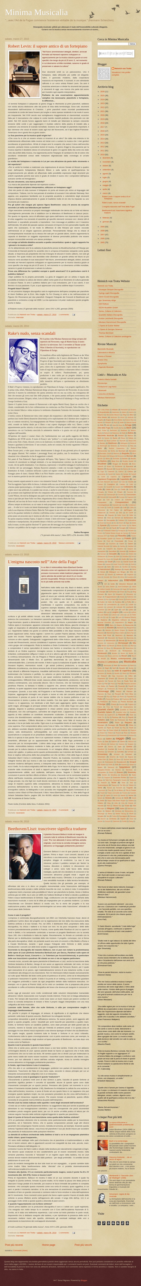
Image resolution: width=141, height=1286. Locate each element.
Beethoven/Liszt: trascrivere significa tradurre (47, 828)
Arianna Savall (131, 422)
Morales (114, 653)
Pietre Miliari (129, 694)
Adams (124, 412)
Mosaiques (101, 656)
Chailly (122, 489)
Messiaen (130, 640)
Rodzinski (124, 730)
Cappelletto (124, 479)
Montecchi (113, 651)
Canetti (110, 474)
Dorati (102, 523)
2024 (102, 99)
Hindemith (101, 574)
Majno (112, 625)
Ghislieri (110, 556)
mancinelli (101, 628)
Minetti (119, 645)
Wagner (111, 808)
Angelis (100, 420)
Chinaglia (101, 492)
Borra (108, 458)
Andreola (130, 417)
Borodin (100, 458)
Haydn (126, 569)
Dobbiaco (121, 520)
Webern (108, 811)
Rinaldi (117, 728)
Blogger (84, 1280)
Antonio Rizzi (129, 420)
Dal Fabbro (114, 510)
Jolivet (134, 586)
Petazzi (118, 691)
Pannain (110, 681)
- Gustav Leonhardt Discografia (110, 318)
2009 (102, 227)
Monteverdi (102, 653)
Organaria (101, 678)
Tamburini (133, 780)
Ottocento (121, 678)
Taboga (100, 780)
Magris (130, 622)
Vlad (134, 806)
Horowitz (106, 577)
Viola (122, 803)
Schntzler (130, 752)
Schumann (101, 757)
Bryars (109, 466)
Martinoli (130, 635)
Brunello (125, 464)
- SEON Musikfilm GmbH (108, 308)
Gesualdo (113, 554)
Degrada (111, 515)
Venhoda (118, 798)
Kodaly (122, 597)
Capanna (114, 477)
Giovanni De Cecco (104, 559)
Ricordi (122, 725)
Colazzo (117, 500)
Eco (115, 523)
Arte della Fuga (104, 428)
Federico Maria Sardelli (107, 379)
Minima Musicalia (36, 12)
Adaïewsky (115, 412)
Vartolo (100, 798)
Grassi (100, 564)
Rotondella (122, 735)
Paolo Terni (128, 681)
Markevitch (118, 635)
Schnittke (120, 752)
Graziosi (108, 564)
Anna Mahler (118, 420)
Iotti (105, 584)
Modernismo (129, 648)
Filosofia (122, 535)
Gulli (132, 564)
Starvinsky (129, 770)
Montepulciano (127, 651)
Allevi (131, 415)
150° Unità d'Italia (103, 410)
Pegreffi (130, 686)
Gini (132, 556)
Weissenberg (129, 811)
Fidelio (112, 536)
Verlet (102, 800)
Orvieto (111, 678)
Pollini (100, 699)
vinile (116, 803)
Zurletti (124, 821)
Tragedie (129, 788)
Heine (134, 569)
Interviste (20, 317)
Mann (100, 630)
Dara (120, 512)
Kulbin (110, 602)
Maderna (104, 620)
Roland (102, 733)
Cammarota (101, 474)
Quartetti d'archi (106, 709)
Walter (122, 808)
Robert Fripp (102, 730)
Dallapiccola (102, 512)
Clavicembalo (131, 494)
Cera (115, 489)
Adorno (131, 412)
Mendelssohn (111, 640)
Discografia (111, 520)
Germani (103, 554)
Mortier (131, 653)
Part (106, 683)
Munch (134, 656)
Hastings (118, 569)
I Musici (114, 577)
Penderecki (111, 689)
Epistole (103, 525)
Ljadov (130, 609)
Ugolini (108, 795)
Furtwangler (101, 543)
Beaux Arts (132, 441)
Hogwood (130, 574)
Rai (108, 717)
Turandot (133, 793)
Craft (124, 507)
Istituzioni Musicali (126, 584)
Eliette (134, 523)
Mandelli (110, 628)
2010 (102, 154)
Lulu (101, 617)
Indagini (100, 580)
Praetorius (125, 699)
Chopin (119, 492)
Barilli (99, 438)
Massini (120, 638)
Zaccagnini (123, 816)
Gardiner (131, 546)
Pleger (115, 696)
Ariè (108, 425)
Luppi (113, 617)
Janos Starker (110, 586)
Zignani (123, 819)
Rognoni (133, 730)
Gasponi (130, 549)
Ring (123, 728)
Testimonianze (103, 785)
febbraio (106, 218)
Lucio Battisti (104, 615)
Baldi (123, 433)
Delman (100, 518)
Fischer (133, 536)
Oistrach (104, 676)
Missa (108, 648)
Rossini (133, 733)
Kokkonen (130, 597)
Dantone (112, 512)
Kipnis (110, 594)
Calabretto (111, 471)
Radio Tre (101, 717)
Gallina (115, 546)
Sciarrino (113, 757)
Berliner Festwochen (116, 448)
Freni (108, 541)
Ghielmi (131, 554)
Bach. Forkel (102, 430)
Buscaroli (129, 466)
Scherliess (101, 752)
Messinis (100, 643)
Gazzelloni (112, 551)
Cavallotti (109, 487)
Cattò (131, 484)
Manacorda (129, 625)
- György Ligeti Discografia (108, 293)
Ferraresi (131, 530)
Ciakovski (101, 494)
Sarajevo (131, 744)
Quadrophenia (128, 707)
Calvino (130, 471)
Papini (100, 683)
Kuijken (102, 602)
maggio (106, 185)
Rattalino (101, 720)
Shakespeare (109, 762)
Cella (100, 489)
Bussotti (109, 469)
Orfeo (130, 676)
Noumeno (101, 673)
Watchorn (130, 808)
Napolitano (123, 665)
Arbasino (108, 422)
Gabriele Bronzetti (104, 546)
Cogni (99, 500)
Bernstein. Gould (105, 453)
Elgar (127, 523)
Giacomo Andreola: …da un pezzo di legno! (120, 1158)
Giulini (123, 559)
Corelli (109, 507)
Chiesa (131, 489)
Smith (110, 764)
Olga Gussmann (118, 676)
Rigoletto (100, 728)
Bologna (112, 456)
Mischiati (100, 648)
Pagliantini (101, 681)
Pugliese (131, 704)
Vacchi (115, 795)
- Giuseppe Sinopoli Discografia (110, 289)
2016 (102, 131)
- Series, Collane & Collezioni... (110, 311)
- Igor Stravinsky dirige (107, 300)
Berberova (123, 446)
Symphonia (102, 363)
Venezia (108, 798)
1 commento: (64, 314)
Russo (100, 739)
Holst (99, 577)
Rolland (110, 733)
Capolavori (126, 477)
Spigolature (124, 767)
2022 (102, 107)
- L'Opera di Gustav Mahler (108, 326)
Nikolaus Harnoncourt (106, 398)
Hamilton (125, 567)
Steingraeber (102, 772)
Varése (130, 795)
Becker (102, 443)
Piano (109, 694)
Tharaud (114, 785)
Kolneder (100, 599)
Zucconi (107, 821)
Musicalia (130, 661)
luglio (105, 177)
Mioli (132, 645)
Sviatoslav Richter (119, 777)
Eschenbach (114, 525)
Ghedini (123, 554)
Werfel (131, 813)
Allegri (125, 415)
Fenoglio (122, 528)
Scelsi (120, 749)
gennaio (106, 222)
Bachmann (113, 430)
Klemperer (129, 594)
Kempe (122, 592)
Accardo (133, 410)
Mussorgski (107, 665)
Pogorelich (130, 696)
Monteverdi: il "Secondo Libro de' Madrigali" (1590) (121, 1176)
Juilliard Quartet (105, 589)
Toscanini (119, 788)
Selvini (111, 759)
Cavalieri (100, 487)
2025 (102, 95)
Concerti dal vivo (118, 505)
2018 (102, 123)
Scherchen (129, 749)
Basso (123, 438)
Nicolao (131, 668)
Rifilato (131, 725)
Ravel (131, 720)
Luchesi (133, 612)
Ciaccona (130, 492)
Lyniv (120, 617)
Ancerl (122, 417)
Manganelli (130, 628)
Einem (121, 523)
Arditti (121, 422)
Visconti (100, 806)
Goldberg (101, 562)
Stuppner (107, 777)
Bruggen (115, 464)
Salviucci (131, 741)
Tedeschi (104, 782)
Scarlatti (111, 749)
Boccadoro (103, 456)
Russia (131, 735)
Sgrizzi (100, 762)
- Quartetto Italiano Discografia (110, 315)
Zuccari (100, 821)
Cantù (103, 477)
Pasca (113, 683)
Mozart (124, 656)
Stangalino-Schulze (104, 770)
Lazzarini (100, 607)
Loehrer (100, 612)
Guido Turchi (117, 564)
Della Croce (121, 515)
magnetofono (119, 622)
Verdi (126, 798)
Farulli (114, 528)
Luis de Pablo (131, 615)
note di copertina (123, 670)
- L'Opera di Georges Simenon (110, 329)
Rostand (103, 735)
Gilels (117, 556)
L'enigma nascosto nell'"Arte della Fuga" (43, 561)
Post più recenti (14, 1244)
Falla (107, 528)
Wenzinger (101, 813)
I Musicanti (102, 390)
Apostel (100, 422)
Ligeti (116, 609)
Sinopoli (132, 762)
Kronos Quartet (131, 599)
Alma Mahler (102, 417)
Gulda (126, 564)
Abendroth (124, 410)
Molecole (100, 651)
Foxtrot (100, 541)
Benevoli (133, 443)
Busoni (100, 469)
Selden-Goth (102, 759)
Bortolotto (116, 458)
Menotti (121, 640)
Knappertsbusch (111, 597)
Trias (109, 790)
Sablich (109, 739)
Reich (117, 722)
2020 (102, 115)
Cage (102, 471)
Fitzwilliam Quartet (106, 538)
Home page (48, 1244)
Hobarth (110, 574)
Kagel (124, 589)
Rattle (112, 720)
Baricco (130, 435)
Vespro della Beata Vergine (116, 800)
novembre (107, 162)
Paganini (130, 678)
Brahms (103, 461)
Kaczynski (116, 589)
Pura (108, 707)
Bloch (134, 453)
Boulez (133, 458)
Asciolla (116, 428)
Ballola (130, 433)
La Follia (128, 602)
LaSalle (130, 604)
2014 (102, 139)
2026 (102, 91)
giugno (106, 181)
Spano (100, 767)
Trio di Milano (118, 790)
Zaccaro (133, 816)
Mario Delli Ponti (104, 635)
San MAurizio (102, 744)
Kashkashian (113, 592)
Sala (106, 741)
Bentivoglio (103, 446)
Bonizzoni (121, 456)
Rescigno (101, 725)
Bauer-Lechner (111, 441)
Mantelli (130, 630)
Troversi (124, 793)
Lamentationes (112, 604)
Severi (118, 759)
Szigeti (131, 777)
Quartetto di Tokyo (126, 709)
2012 (102, 147)
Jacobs (100, 586)
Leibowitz (119, 607)
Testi (131, 782)
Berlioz (113, 451)
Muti (115, 665)
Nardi (132, 665)
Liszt (123, 609)
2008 (102, 231)
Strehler (104, 775)
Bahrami (107, 433)
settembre (107, 170)
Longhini (115, 612)
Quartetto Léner (121, 712)
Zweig (131, 821)
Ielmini (122, 577)
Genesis (122, 551)
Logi (107, 612)
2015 (102, 135)
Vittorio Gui (117, 806)
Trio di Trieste (131, 790)
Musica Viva (102, 360)
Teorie (113, 782)
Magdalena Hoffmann (119, 620)
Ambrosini (114, 417)
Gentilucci (132, 551)
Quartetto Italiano (105, 712)
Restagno (111, 725)
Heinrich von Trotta (123, 68)
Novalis (109, 673)
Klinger (100, 597)
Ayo (122, 428)
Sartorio (110, 746)
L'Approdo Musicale (106, 367)
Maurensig (130, 638)
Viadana (131, 800)
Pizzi (108, 696)
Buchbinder (118, 466)
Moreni (123, 653)
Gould (110, 562)
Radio (131, 715)
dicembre (107, 158)
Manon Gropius (120, 630)
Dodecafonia (132, 520)
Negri (107, 668)
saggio (120, 738)
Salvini (122, 741)
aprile (105, 189)
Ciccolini (120, 494)
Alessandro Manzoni (113, 415)
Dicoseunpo (102, 383)
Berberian (114, 446)
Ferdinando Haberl (110, 530)
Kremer (121, 599)
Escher (124, 525)
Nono (109, 671)
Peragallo (130, 689)
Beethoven (112, 443)
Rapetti (130, 717)
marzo (105, 193)
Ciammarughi (111, 494)
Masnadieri (111, 638)
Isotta (113, 584)
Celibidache (128, 487)
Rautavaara (121, 720)
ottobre (106, 166)
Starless (118, 770)
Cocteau (121, 497)
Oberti (124, 673)
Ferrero (100, 533)
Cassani (100, 484)
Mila (134, 643)
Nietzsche (101, 671)
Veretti (134, 798)
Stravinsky (132, 772)
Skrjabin (103, 764)
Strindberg (114, 775)
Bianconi (116, 453)
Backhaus (124, 430)
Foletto (127, 538)
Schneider (111, 752)
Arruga (128, 425)
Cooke (102, 507)
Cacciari (133, 469)
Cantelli (133, 474)
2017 (102, 127)
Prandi (134, 699)
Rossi (126, 733)
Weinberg (118, 811)
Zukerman (116, 821)
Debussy (101, 515)
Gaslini (100, 549)
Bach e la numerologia (118, 1141)
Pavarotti (121, 686)
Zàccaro (103, 819)
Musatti (103, 658)
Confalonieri (132, 505)
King (128, 592)
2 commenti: (64, 810)
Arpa (114, 425)
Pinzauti (100, 696)
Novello (117, 673)
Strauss (120, 772)
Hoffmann (119, 574)
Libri (109, 609)
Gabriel (130, 543)
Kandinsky (132, 589)
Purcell (116, 707)
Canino (118, 474)
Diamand (117, 518)
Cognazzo (130, 497)
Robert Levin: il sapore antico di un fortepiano (47, 46)
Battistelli (100, 441)
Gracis (118, 562)
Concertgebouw (103, 505)
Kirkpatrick (119, 594)
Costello (117, 507)
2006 (102, 238)
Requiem (128, 722)
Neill (114, 668)
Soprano (124, 764)
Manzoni (101, 633)
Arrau (120, 425)
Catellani (122, 484)
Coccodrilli (112, 497)
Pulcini (100, 707)
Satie (119, 746)
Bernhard (121, 451)
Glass (131, 559)
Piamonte (101, 694)
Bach (128, 427)
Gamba (122, 546)
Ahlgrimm (101, 415)
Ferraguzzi (121, 530)
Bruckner (102, 463)
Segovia (130, 757)
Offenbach (132, 673)
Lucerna (125, 612)
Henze (102, 572)
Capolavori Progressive (107, 479)
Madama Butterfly (130, 617)
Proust (113, 704)
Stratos (111, 772)
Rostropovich (112, 735)
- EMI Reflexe (103, 304)
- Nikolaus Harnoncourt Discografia (112, 322)
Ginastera (125, 556)
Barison (106, 438)
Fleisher (118, 538)
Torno (100, 788)
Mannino (108, 630)
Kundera (118, 602)
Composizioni (122, 502)
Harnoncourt (105, 569)
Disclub (100, 520)
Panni (119, 681)
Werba (110, 813)
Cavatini (117, 487)
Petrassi (129, 691)
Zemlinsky (113, 819)
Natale (100, 668)
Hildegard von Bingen (117, 572)
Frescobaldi (119, 541)
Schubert (128, 754)
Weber (100, 811)
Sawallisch (101, 749)
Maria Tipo (130, 633)
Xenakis (100, 816)
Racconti (121, 715)
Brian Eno (115, 461)
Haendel (101, 567)
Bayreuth (122, 441)
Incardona (130, 577)
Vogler (102, 808)
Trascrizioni (101, 790)
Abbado (115, 410)
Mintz (126, 645)
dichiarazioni (128, 518)
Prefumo (114, 702)
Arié (101, 425)
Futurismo (112, 543)
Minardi (111, 645)
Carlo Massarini (105, 482)
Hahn (109, 567)
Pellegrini (101, 689)
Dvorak (108, 523)
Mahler (101, 625)
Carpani (115, 482)
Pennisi (120, 689)
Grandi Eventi (128, 562)
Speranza (111, 767)
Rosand (118, 733)
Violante (130, 803)
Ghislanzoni (101, 556)
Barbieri (121, 435)
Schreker (117, 754)
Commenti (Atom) (20, 1250)
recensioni (20, 546)
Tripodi (102, 793)
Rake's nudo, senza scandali (32, 333)
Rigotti (109, 728)
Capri (134, 479)
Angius (108, 420)
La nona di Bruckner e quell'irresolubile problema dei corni (121, 1124)
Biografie (125, 453)
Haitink (117, 567)
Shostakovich (121, 762)
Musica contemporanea (121, 658)
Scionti (121, 757)
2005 (102, 242)
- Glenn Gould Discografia (108, 297)
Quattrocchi (111, 715)
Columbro (128, 500)
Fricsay (130, 541)
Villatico (100, 803)
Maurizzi (100, 640)
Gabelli (121, 543)
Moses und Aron (113, 656)
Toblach (131, 785)
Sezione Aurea (129, 759)
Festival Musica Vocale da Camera (116, 533)
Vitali (108, 806)
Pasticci (112, 686)
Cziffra (131, 507)
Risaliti (131, 728)
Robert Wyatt (113, 730)
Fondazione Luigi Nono (107, 387)
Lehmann (110, 607)
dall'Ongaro (128, 510)
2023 (102, 103)
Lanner (122, 604)
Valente (122, 795)
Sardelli (100, 746)
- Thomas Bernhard (105, 333)
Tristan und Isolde (113, 793)
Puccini (121, 704)
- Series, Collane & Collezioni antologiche (114, 336)
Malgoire (119, 625)
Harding (133, 567)
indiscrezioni (113, 580)
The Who (123, 785)
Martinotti (101, 638)
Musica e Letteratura (108, 662)
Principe (102, 704)
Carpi (123, 482)
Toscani (109, 788)
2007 (102, 235)
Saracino (121, 744)
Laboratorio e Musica (106, 352)
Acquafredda (104, 412)
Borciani (130, 456)
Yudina (114, 816)
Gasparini (109, 549)
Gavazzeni (101, 551)
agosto (106, 174)
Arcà (115, 422)
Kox (107, 599)
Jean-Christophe (123, 586)
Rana (123, 717)
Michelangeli (123, 643)
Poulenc (116, 699)
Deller (131, 515)
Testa (123, 782)
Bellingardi (124, 443)
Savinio (129, 746)
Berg (131, 446)
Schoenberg (102, 754)
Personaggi (103, 691)
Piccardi (118, 694)
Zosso (131, 819)
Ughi (101, 795)
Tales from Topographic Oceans (116, 780)
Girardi (115, 559)
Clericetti (103, 497)
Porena (108, 699)
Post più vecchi (83, 1244)
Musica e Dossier (105, 356)
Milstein (103, 645)
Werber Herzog (121, 813)
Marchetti (110, 633)
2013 (102, 143)
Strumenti (124, 775)
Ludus (122, 615)
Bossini (125, 458)
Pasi (119, 683)
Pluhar (122, 696)
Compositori (102, 502)
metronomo (110, 643)
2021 (102, 111)
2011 (102, 150)
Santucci (113, 744)
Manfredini (120, 628)
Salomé (114, 741)
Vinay (109, 803)
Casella (130, 482)
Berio (100, 448)
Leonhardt (129, 607)
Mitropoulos (118, 648)
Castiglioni (111, 484)
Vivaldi (126, 806)
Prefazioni (104, 702)
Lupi (106, 617)
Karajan (103, 592)
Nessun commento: (67, 543)
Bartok (115, 438)
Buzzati (118, 469)
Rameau (115, 717)
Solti (116, 764)
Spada (131, 764)
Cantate (125, 474)
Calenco (121, 471)
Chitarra (110, 492)
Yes (107, 816)
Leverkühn (101, 609)
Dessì (109, 518)
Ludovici (114, 615)
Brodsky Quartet (128, 461)
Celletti (108, 489)
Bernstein (132, 451)
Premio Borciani (127, 702)
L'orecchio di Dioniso (106, 394)
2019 (102, 119)
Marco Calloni (119, 633)
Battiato (130, 438)
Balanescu (115, 433)
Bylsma (125, 469)
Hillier (131, 572)
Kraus (113, 599)
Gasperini (120, 549)
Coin (108, 500)
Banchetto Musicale (106, 349)
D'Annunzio (101, 510)
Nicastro (122, 668)
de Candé (129, 512)
